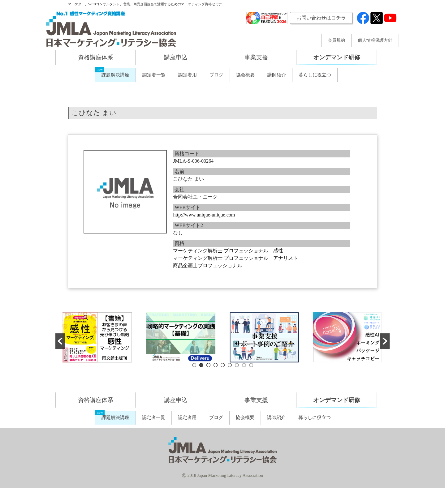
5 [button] (223, 365)
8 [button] (244, 365)
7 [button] (237, 365)
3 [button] (208, 365)
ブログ (216, 74)
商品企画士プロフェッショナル (207, 265)
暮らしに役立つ (315, 74)
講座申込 (176, 57)
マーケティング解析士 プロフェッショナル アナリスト (235, 258)
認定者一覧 (154, 74)
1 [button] (194, 365)
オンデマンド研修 (336, 57)
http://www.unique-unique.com (204, 214)
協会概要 (245, 74)
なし (178, 232)
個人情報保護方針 (375, 40)
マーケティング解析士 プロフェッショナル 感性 (228, 250)
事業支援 (256, 57)
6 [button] (230, 365)
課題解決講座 (115, 74)
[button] (60, 341)
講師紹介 (276, 74)
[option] (97, 337)
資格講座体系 (95, 57)
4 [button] (216, 365)
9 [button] (251, 365)
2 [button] (201, 365)
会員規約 (336, 40)
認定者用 (187, 74)
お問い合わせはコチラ (321, 17)
